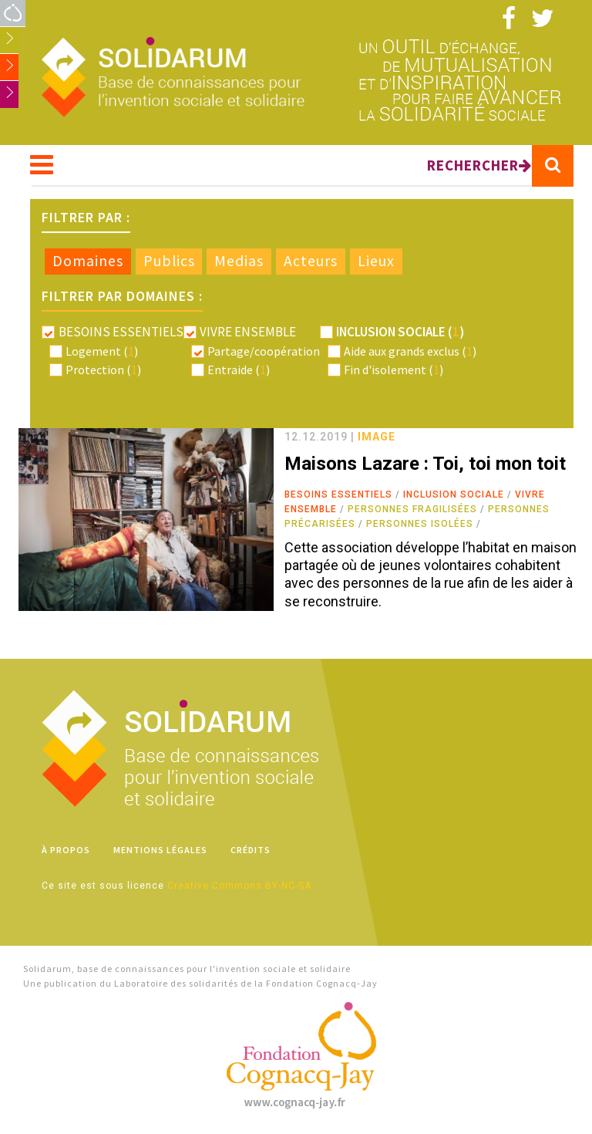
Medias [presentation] (239, 260)
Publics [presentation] (169, 260)
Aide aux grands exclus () (410, 351)
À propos (66, 850)
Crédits (250, 850)
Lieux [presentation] (376, 260)
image (376, 436)
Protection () (103, 369)
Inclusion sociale (453, 494)
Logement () (102, 351)
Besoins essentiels (338, 494)
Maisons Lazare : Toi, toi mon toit (425, 463)
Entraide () (238, 369)
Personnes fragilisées (412, 509)
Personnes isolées (419, 523)
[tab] (88, 261)
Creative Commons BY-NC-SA (239, 885)
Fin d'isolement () (393, 369)
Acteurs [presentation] (311, 260)
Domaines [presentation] (87, 260)
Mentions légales (160, 850)
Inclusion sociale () (400, 331)
